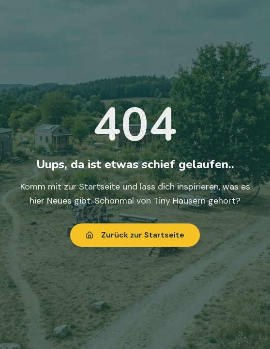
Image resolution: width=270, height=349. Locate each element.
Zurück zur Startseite (135, 235)
